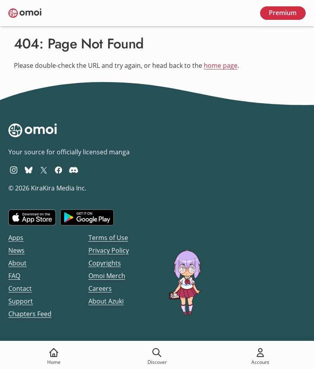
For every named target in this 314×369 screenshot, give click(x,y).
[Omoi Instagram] (13, 169)
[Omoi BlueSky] (28, 169)
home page (220, 65)
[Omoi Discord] (73, 169)
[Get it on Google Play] (87, 217)
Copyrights (104, 263)
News (16, 250)
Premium (283, 12)
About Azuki (106, 301)
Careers (100, 288)
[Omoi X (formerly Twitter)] (43, 169)
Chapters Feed (30, 313)
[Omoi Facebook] (58, 169)
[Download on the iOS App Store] (32, 217)
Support (20, 301)
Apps (15, 237)
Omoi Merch (106, 275)
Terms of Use (108, 237)
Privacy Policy (108, 250)
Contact (20, 288)
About (17, 263)
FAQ (14, 275)
